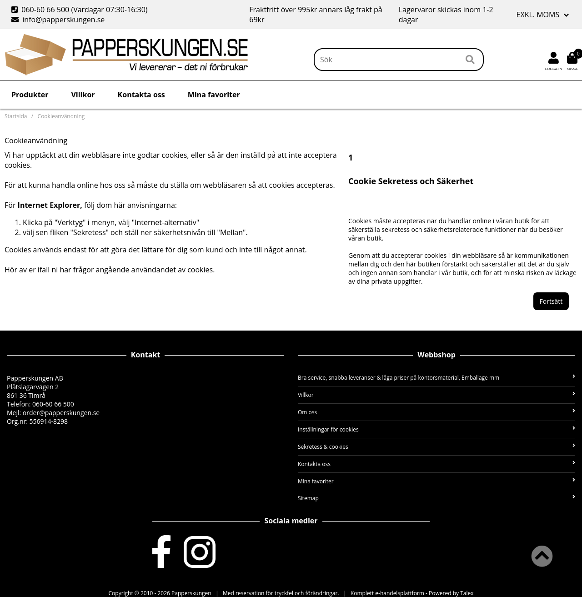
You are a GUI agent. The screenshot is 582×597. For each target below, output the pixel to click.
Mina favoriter (214, 95)
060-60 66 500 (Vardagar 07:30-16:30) (80, 10)
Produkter (29, 95)
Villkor (83, 95)
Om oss (436, 412)
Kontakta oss (141, 95)
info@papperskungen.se (58, 20)
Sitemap (436, 498)
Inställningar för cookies (436, 429)
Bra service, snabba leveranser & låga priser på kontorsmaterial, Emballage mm (436, 377)
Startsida (16, 116)
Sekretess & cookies (436, 447)
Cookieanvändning (61, 116)
